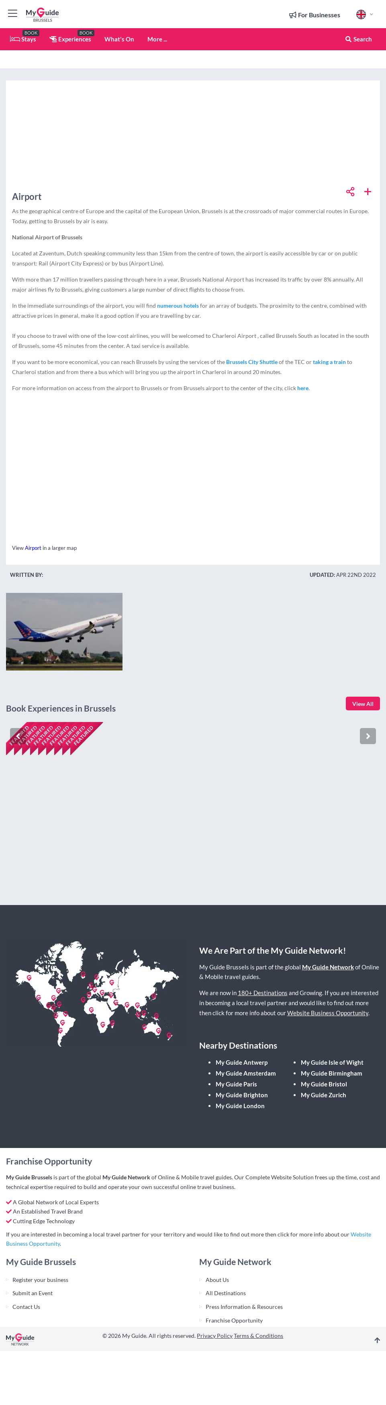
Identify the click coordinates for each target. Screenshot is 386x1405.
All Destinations (226, 1293)
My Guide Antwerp (242, 1062)
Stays (23, 39)
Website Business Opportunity (327, 1012)
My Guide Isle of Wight (332, 1062)
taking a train (329, 361)
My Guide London (240, 1105)
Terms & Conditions (258, 1335)
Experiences (70, 39)
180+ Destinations (263, 992)
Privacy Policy (215, 1335)
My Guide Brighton (242, 1094)
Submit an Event (32, 1293)
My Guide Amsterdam (246, 1073)
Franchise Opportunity (234, 1320)
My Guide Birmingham (331, 1073)
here (302, 388)
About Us (217, 1279)
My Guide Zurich (323, 1094)
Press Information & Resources (244, 1306)
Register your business (40, 1279)
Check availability (40, 883)
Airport (33, 548)
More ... (157, 39)
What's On (119, 39)
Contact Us (26, 1306)
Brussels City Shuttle (252, 361)
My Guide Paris (236, 1084)
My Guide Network (328, 967)
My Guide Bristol (324, 1084)
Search (358, 39)
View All (363, 703)
